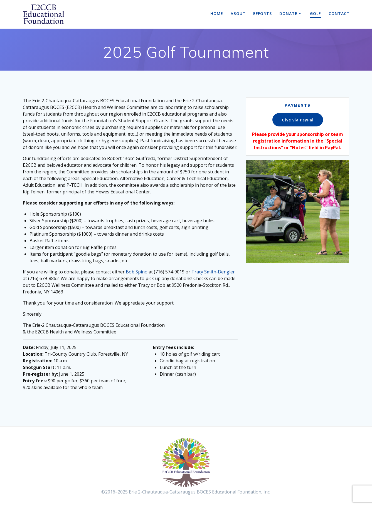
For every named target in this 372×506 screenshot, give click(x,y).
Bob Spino (136, 272)
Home (216, 13)
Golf (315, 13)
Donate (288, 13)
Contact (339, 13)
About (238, 13)
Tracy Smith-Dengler (213, 272)
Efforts (262, 13)
